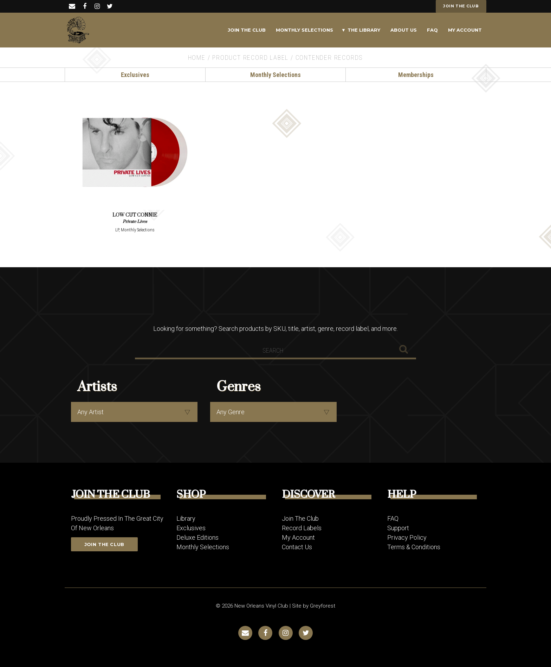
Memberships (416, 74)
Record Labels (302, 527)
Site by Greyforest (313, 605)
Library (185, 518)
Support (398, 527)
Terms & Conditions (413, 546)
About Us (403, 30)
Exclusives (135, 74)
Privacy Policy (407, 537)
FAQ (432, 30)
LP (117, 229)
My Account (465, 30)
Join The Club (247, 30)
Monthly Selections (304, 30)
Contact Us (297, 546)
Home (197, 57)
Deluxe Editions (197, 537)
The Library (364, 30)
